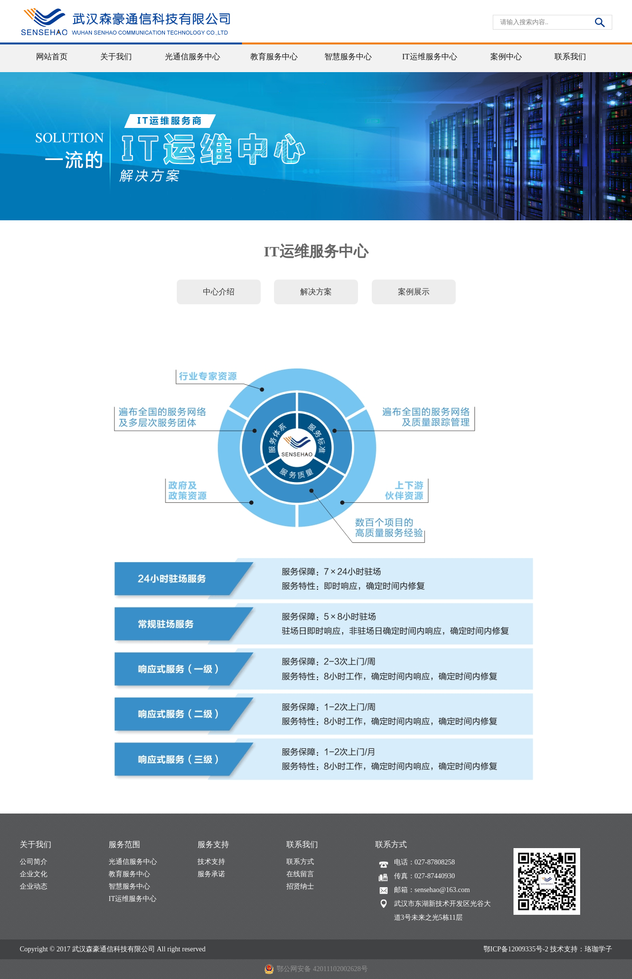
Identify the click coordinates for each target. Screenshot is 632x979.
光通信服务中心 (133, 861)
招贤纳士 (300, 886)
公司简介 (33, 861)
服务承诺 (211, 874)
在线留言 (300, 874)
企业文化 (33, 874)
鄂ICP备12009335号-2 (515, 949)
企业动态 (33, 886)
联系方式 (300, 861)
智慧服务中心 (129, 886)
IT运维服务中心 (133, 898)
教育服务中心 (129, 874)
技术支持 (211, 861)
